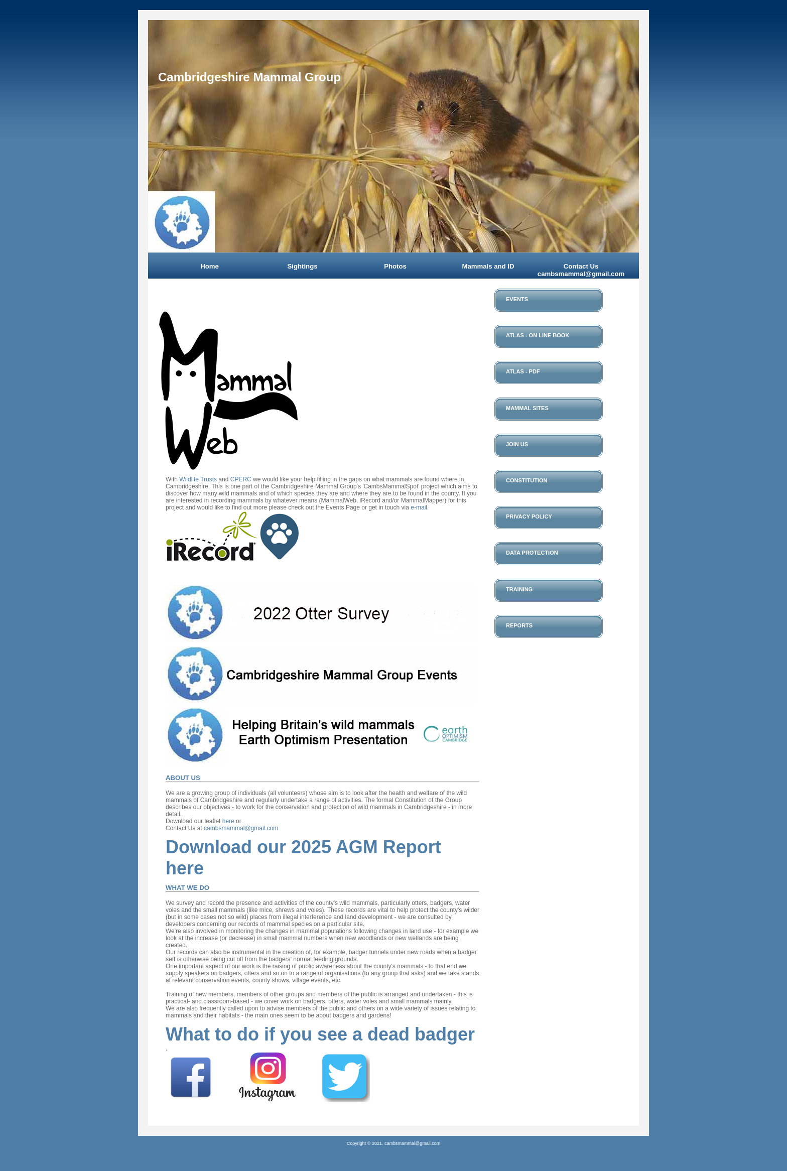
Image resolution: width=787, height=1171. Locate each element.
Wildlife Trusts (198, 479)
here (228, 821)
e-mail (419, 507)
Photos (395, 266)
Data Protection (532, 553)
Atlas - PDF (523, 371)
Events (517, 299)
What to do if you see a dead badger (320, 1034)
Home (209, 266)
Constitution (527, 480)
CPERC (240, 479)
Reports (519, 625)
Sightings (302, 266)
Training (519, 589)
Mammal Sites (527, 408)
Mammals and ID (488, 266)
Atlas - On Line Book (537, 335)
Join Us (517, 444)
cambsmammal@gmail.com (241, 828)
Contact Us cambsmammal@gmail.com (581, 270)
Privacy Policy (529, 516)
